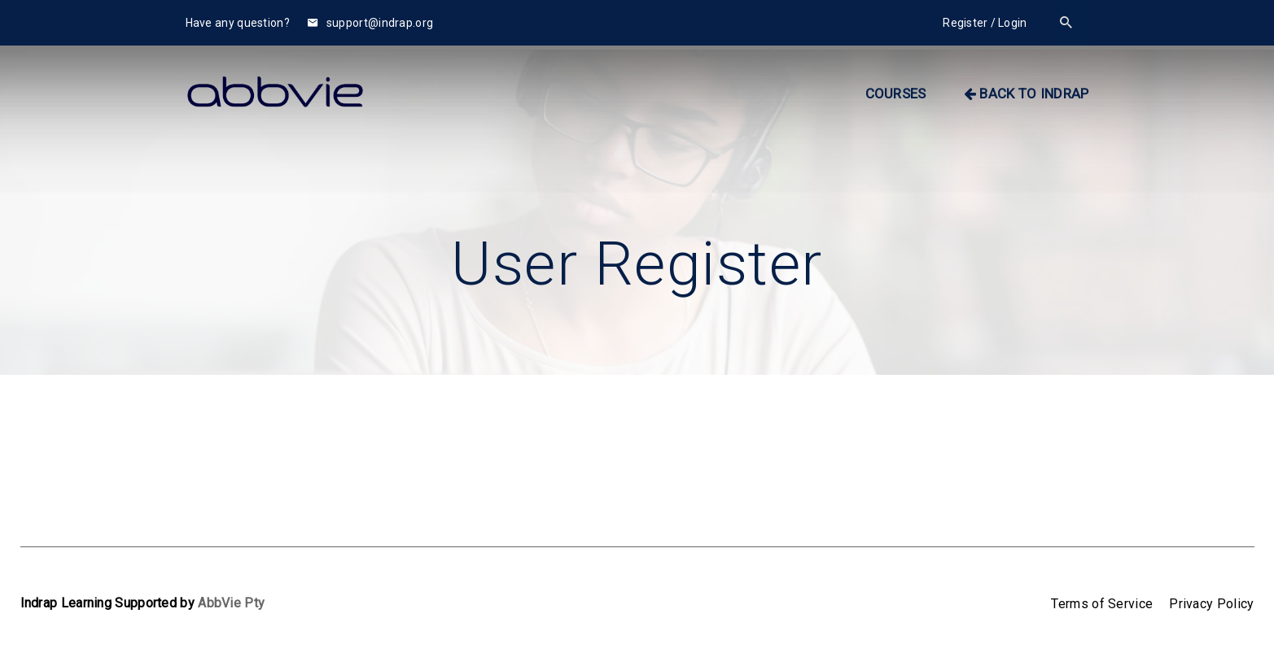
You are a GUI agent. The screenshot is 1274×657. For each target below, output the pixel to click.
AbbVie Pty (231, 603)
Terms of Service (1102, 603)
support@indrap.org (370, 22)
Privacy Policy (1211, 603)
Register (965, 22)
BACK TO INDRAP (1026, 93)
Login (1012, 22)
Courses (895, 93)
